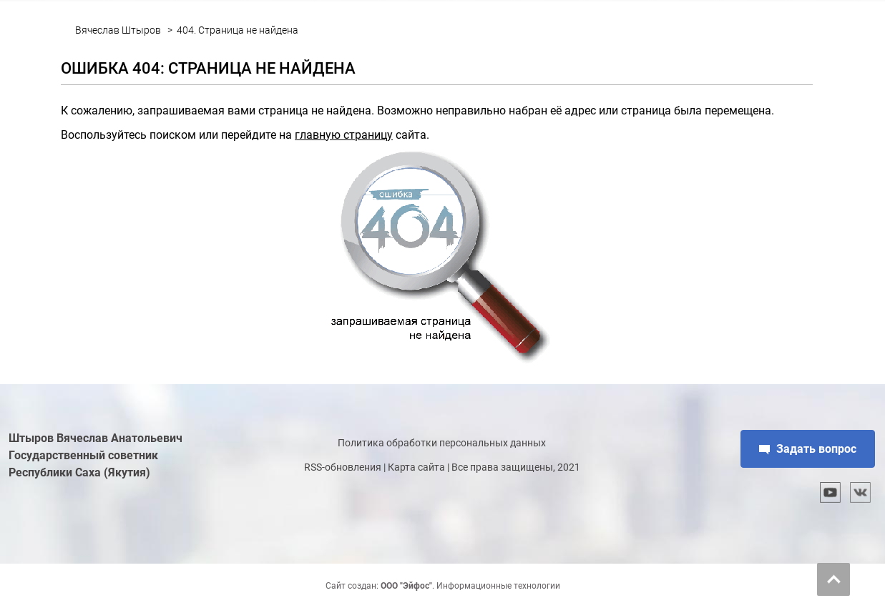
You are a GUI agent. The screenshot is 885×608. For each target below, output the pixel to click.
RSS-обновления (342, 467)
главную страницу (344, 135)
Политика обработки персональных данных (442, 442)
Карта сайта (416, 467)
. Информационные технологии (470, 586)
